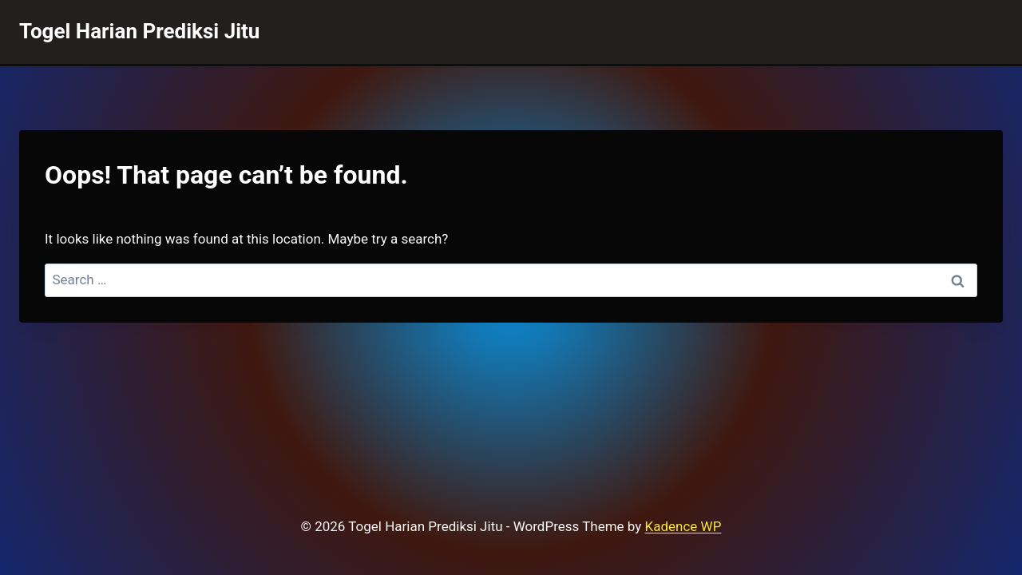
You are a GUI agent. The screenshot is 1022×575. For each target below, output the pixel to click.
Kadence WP (683, 526)
